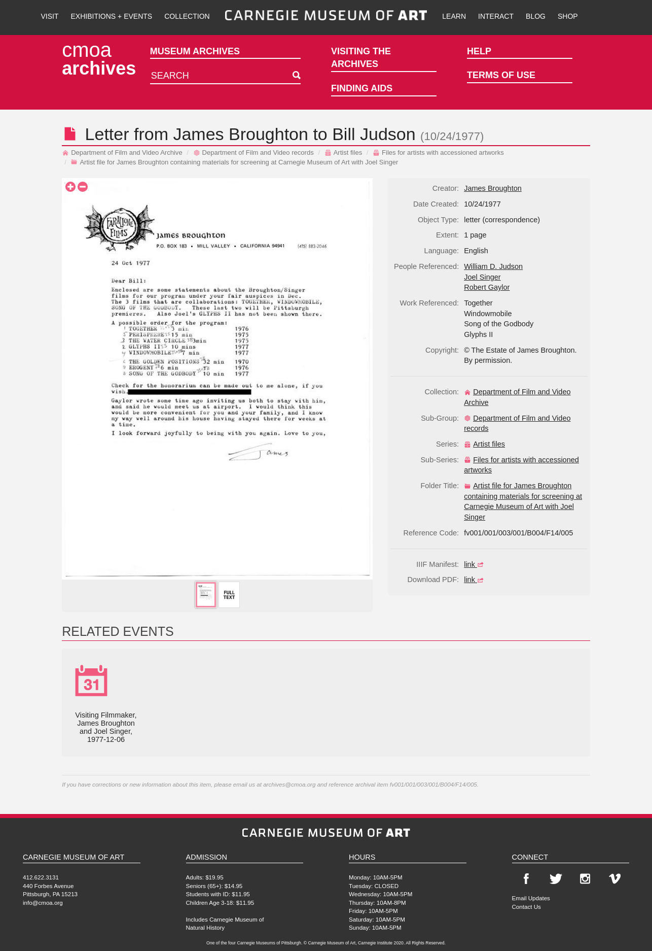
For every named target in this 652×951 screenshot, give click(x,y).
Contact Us (526, 906)
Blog (536, 16)
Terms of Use (501, 75)
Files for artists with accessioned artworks (438, 152)
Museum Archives (195, 51)
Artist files (343, 152)
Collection (186, 16)
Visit (49, 16)
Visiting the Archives (361, 58)
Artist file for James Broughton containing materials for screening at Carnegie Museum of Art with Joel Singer (234, 162)
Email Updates (531, 898)
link (475, 564)
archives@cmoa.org (289, 784)
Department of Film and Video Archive (122, 152)
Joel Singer (482, 277)
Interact (496, 16)
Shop (568, 16)
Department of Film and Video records (253, 152)
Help (479, 51)
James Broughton (240, 134)
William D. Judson (493, 266)
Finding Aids (361, 88)
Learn (454, 16)
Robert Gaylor (487, 287)
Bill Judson (373, 134)
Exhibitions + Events (112, 16)
